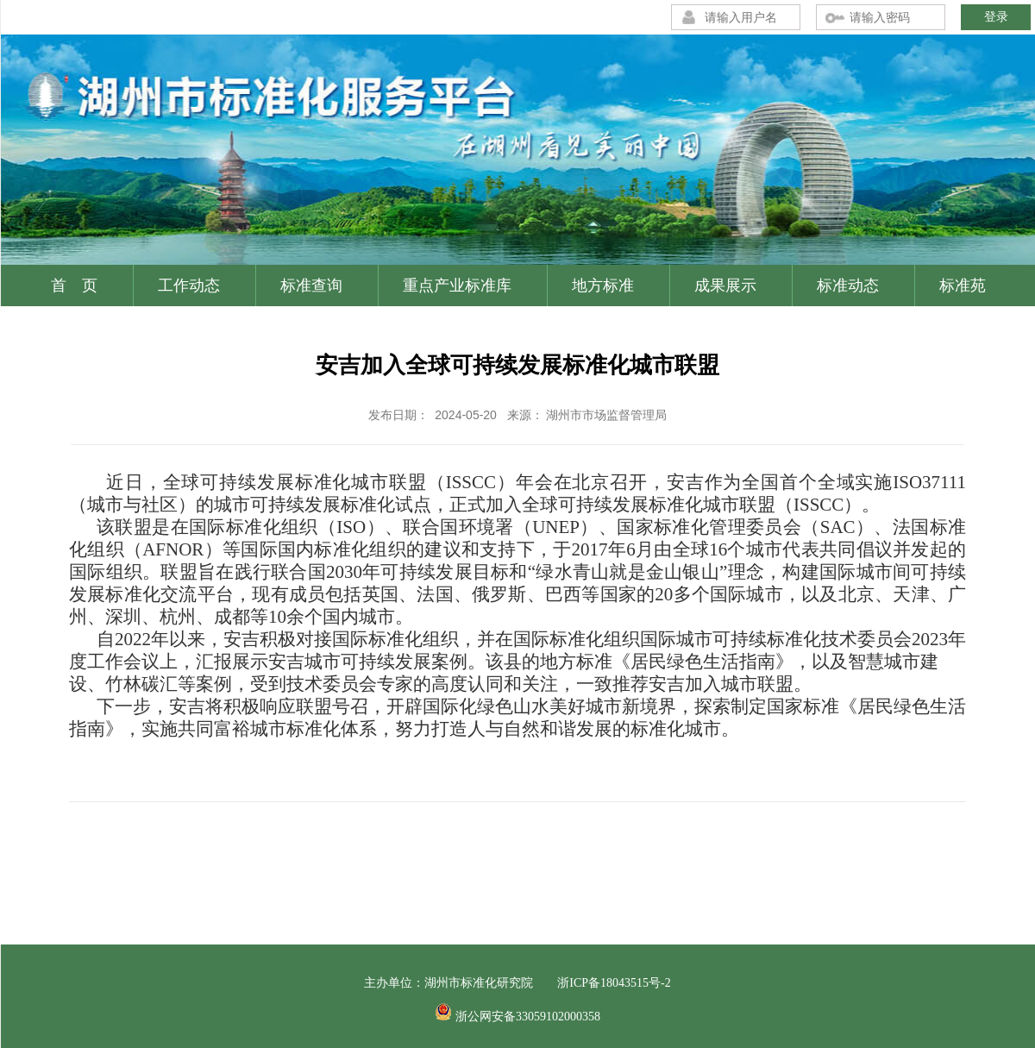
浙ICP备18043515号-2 (613, 982)
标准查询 (311, 285)
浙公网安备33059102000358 (527, 1016)
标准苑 (962, 285)
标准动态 (848, 285)
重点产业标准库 (457, 285)
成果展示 (725, 285)
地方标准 (603, 285)
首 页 (74, 285)
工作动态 (189, 285)
